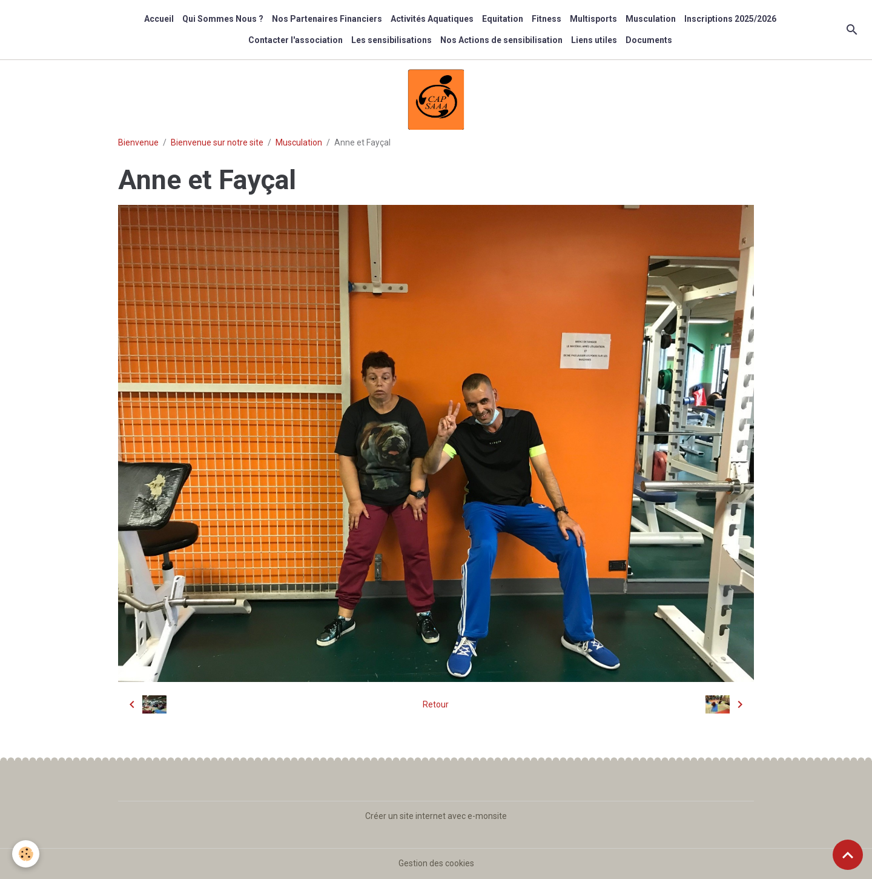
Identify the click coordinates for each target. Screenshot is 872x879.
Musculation (651, 19)
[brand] (46, 30)
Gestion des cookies (436, 863)
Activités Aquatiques (432, 19)
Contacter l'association (295, 40)
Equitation (502, 19)
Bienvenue (138, 142)
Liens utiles (594, 40)
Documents (649, 40)
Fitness (546, 19)
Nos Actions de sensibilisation (501, 40)
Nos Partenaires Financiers (327, 19)
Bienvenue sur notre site (217, 142)
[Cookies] (25, 853)
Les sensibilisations (391, 40)
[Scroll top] (848, 855)
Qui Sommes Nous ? (222, 19)
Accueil (159, 19)
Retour (436, 704)
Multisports (593, 19)
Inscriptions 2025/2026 (730, 19)
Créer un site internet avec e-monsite (436, 816)
